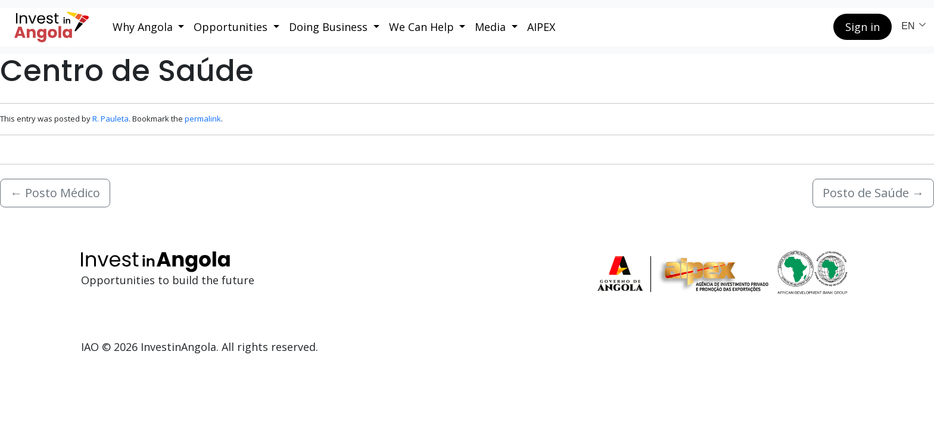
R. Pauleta (110, 118)
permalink (203, 118)
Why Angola (144, 27)
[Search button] (815, 27)
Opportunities (232, 27)
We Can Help (423, 27)
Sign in (862, 27)
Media (492, 27)
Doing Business (330, 27)
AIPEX (541, 27)
